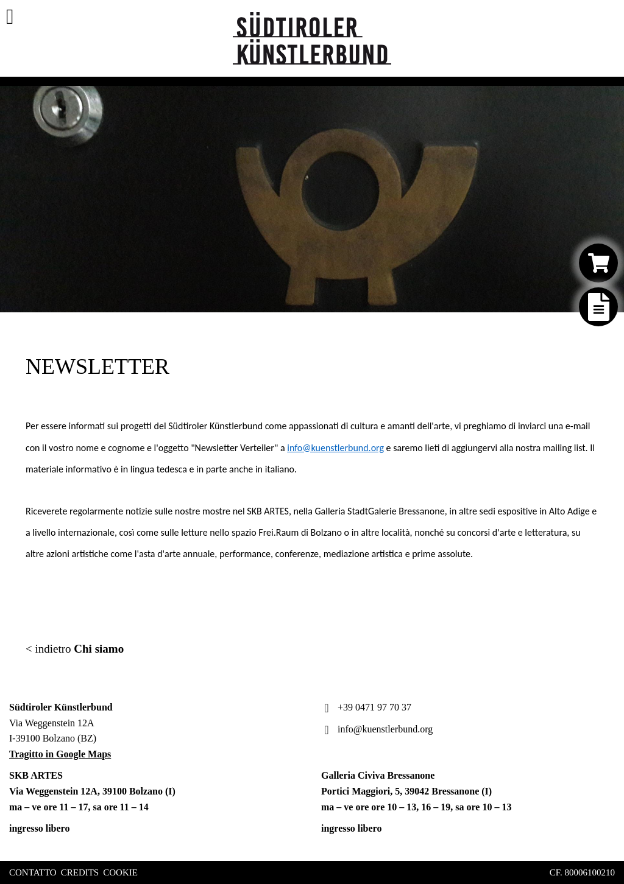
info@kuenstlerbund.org (335, 448)
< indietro (75, 648)
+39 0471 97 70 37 (366, 707)
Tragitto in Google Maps (60, 754)
